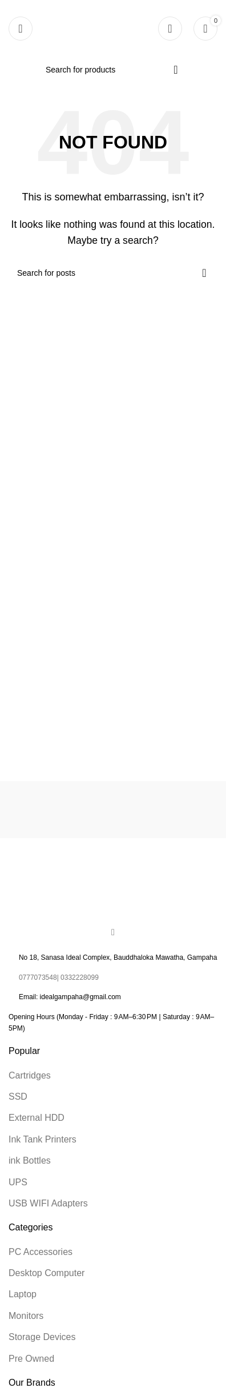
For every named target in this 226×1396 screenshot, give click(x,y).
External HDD (36, 1118)
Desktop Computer (46, 1273)
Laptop (23, 1294)
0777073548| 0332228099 (59, 977)
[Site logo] (104, 28)
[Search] (113, 70)
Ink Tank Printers (42, 1139)
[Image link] (113, 886)
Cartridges (30, 1075)
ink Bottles (30, 1160)
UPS (18, 1182)
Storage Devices (42, 1337)
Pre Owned (31, 1358)
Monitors (26, 1316)
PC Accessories (40, 1252)
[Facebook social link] (113, 932)
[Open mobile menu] (20, 28)
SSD (18, 1096)
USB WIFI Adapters (48, 1203)
